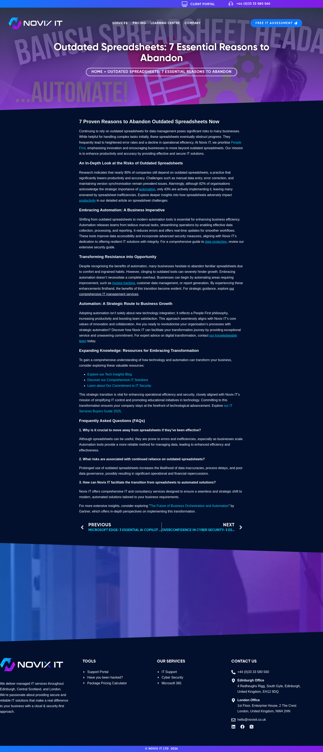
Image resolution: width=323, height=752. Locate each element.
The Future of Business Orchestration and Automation (189, 506)
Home (97, 72)
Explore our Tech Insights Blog (109, 374)
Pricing (139, 23)
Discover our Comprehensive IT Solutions (117, 380)
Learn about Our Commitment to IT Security (119, 385)
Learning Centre (165, 23)
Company (193, 23)
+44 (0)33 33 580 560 (253, 3)
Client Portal (202, 4)
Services (120, 23)
